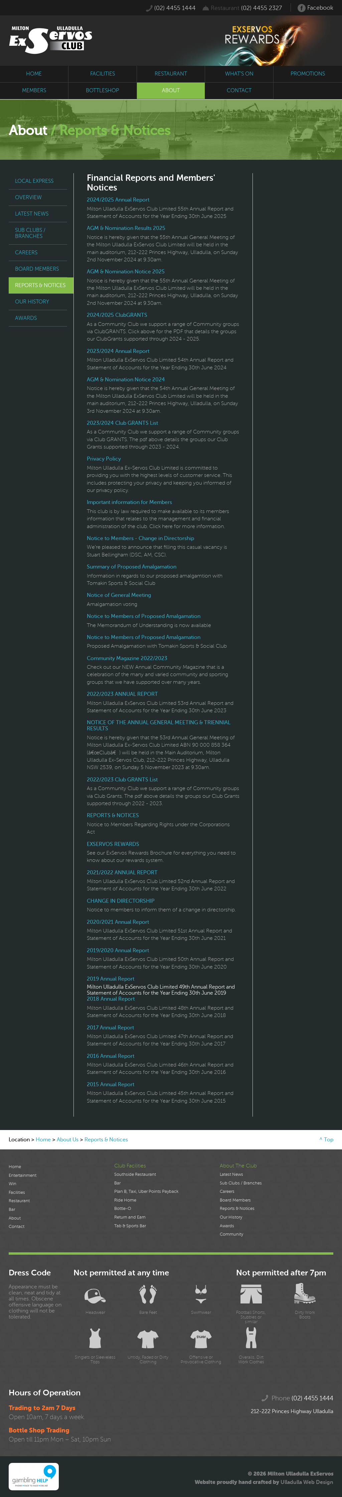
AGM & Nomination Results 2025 (126, 228)
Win (12, 1183)
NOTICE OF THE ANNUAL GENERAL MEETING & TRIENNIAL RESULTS (158, 726)
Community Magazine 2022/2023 (127, 658)
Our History (32, 302)
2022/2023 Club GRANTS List (122, 780)
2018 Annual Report (111, 999)
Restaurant (19, 1201)
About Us (67, 1140)
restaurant (171, 74)
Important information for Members (129, 502)
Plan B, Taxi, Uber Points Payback (146, 1191)
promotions (308, 74)
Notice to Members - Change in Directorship (140, 538)
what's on (239, 74)
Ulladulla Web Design (307, 1482)
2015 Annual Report (110, 1085)
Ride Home (125, 1200)
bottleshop (102, 91)
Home (43, 1140)
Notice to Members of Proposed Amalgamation (143, 616)
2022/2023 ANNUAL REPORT (122, 694)
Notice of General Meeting (119, 595)
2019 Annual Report (110, 979)
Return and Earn (130, 1217)
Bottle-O (122, 1208)
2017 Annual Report (110, 1028)
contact (239, 91)
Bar (12, 1209)
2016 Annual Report (110, 1056)
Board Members (37, 269)
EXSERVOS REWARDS (113, 844)
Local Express (34, 181)
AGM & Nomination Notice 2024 (126, 380)
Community (231, 1234)
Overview (28, 198)
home (34, 74)
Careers (26, 253)
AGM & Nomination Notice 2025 (126, 272)
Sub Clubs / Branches (30, 233)
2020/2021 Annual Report (118, 922)
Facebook (315, 8)
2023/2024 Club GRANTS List (122, 423)
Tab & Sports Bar (130, 1226)
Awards (26, 318)
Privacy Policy (104, 459)
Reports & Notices (40, 285)
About (15, 1218)
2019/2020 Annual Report (118, 951)
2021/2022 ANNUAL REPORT (122, 873)
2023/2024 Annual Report (118, 351)
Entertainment (22, 1175)
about (171, 91)
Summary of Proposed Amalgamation (131, 567)
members (34, 91)
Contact (16, 1226)
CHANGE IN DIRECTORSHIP (121, 901)
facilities (102, 74)
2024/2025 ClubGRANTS (117, 315)
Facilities (17, 1192)
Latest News (31, 214)
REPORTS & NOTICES (113, 816)
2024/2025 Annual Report (118, 200)
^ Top (326, 1140)
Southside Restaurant (135, 1174)
